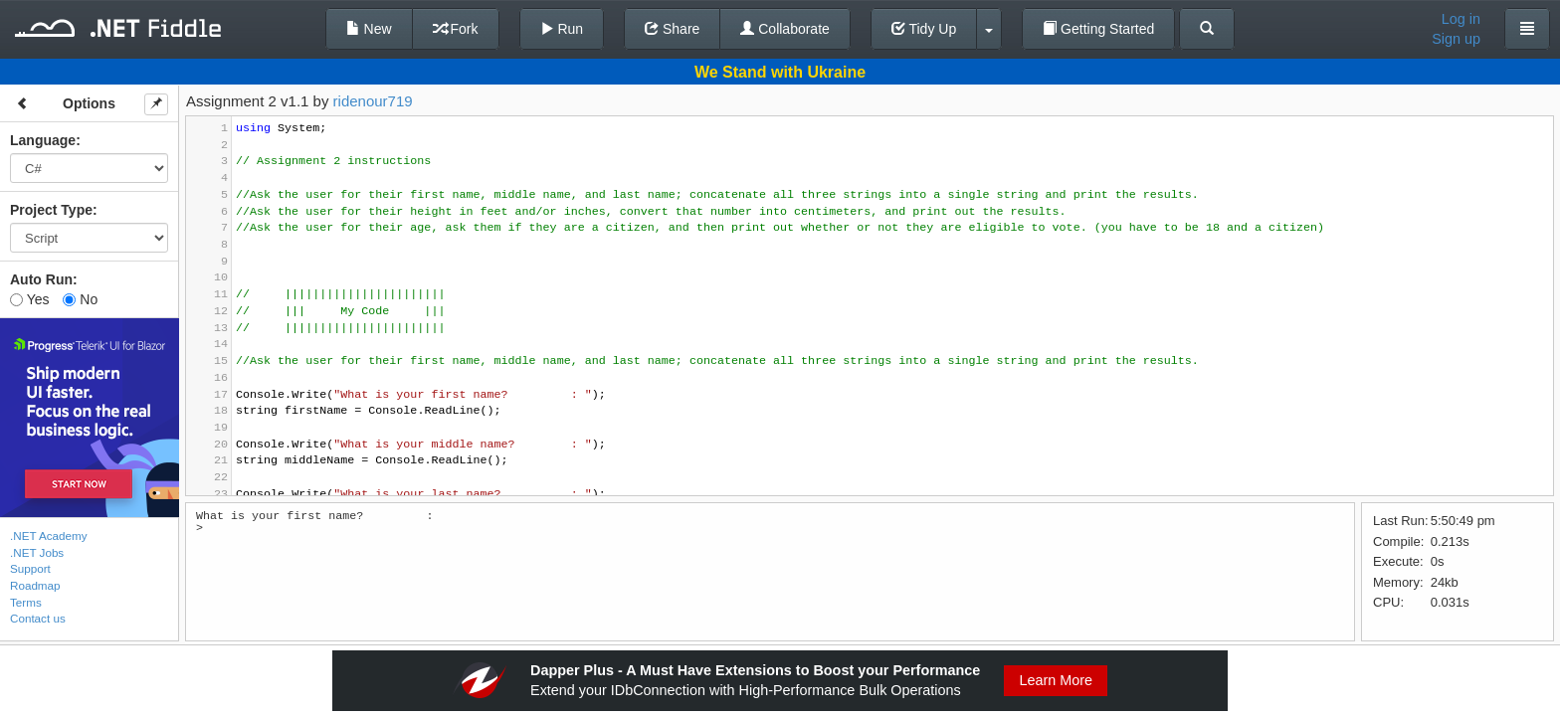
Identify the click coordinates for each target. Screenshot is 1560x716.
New (369, 29)
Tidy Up (923, 29)
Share (672, 29)
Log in (1461, 19)
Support (30, 568)
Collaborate (785, 29)
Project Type (51, 210)
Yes (29, 299)
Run (562, 29)
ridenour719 (373, 100)
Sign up (1456, 39)
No (80, 299)
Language (43, 140)
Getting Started (1098, 29)
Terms (26, 602)
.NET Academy (49, 535)
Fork (456, 29)
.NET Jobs (37, 552)
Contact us (38, 618)
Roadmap (35, 585)
